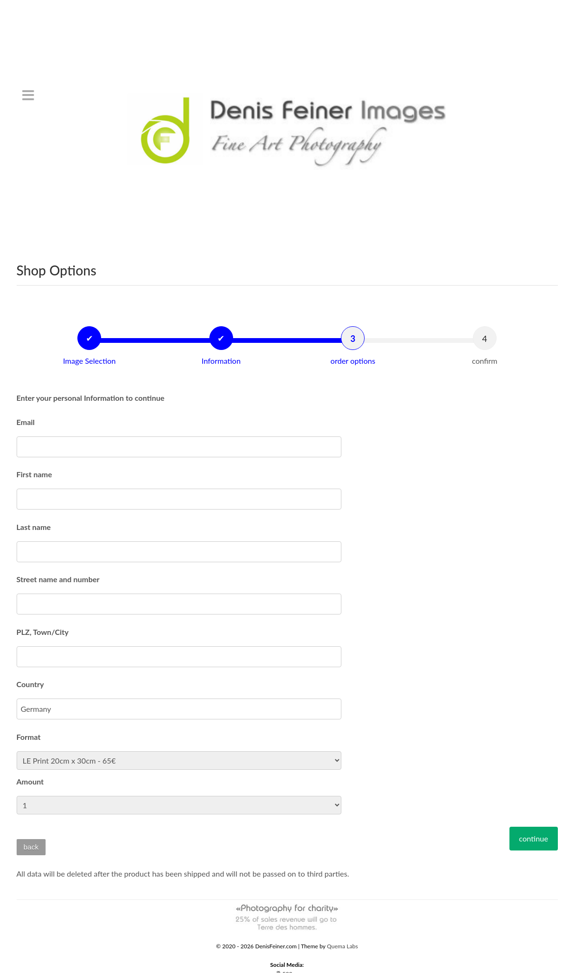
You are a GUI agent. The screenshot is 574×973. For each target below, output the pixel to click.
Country (30, 684)
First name (34, 474)
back (31, 847)
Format (29, 736)
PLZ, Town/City (43, 631)
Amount (30, 781)
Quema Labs (342, 946)
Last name (34, 526)
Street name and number (58, 579)
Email (26, 421)
